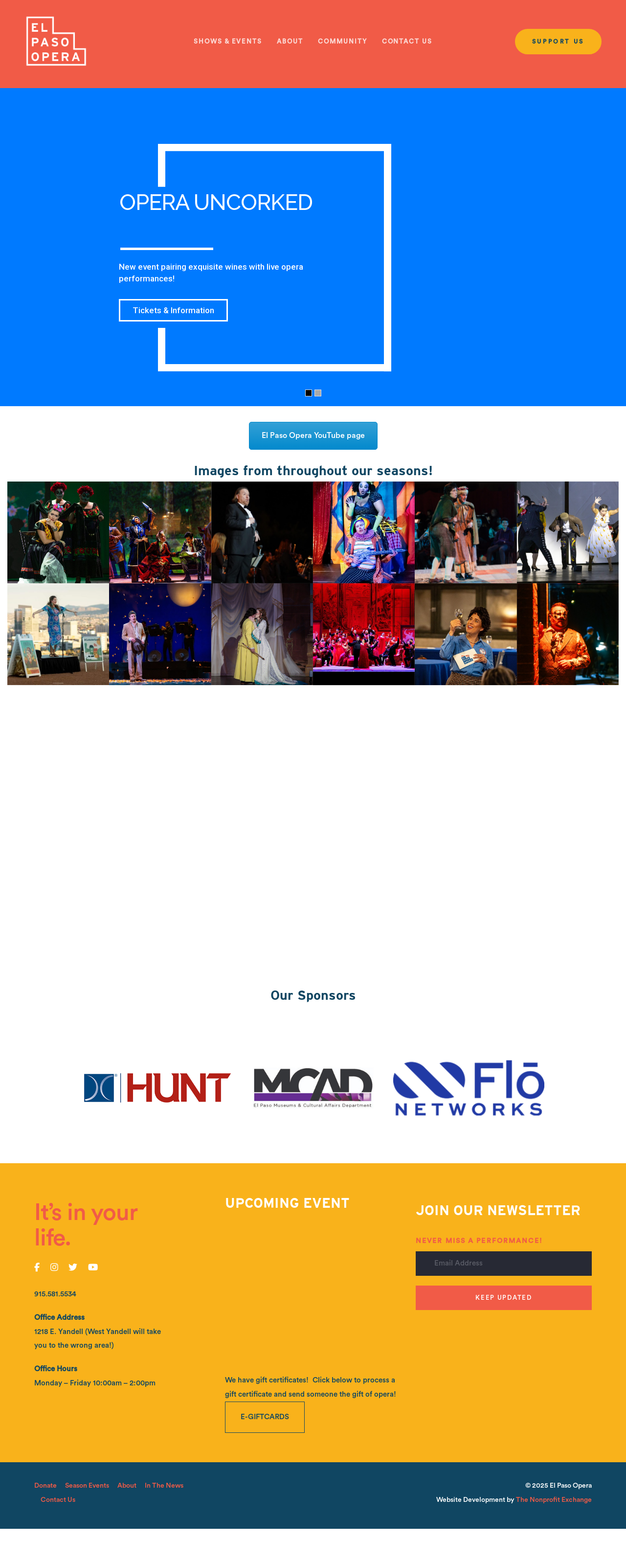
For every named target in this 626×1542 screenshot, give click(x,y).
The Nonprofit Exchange (554, 1499)
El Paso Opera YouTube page (313, 435)
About (126, 1485)
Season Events (87, 1485)
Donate (45, 1485)
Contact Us (58, 1499)
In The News (164, 1485)
